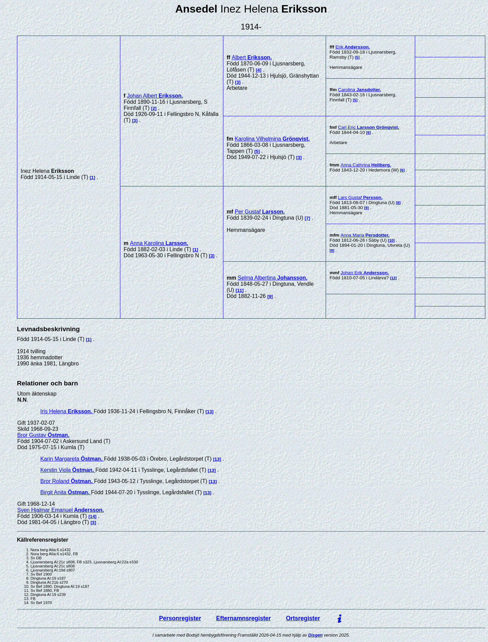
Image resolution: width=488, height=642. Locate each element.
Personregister (180, 618)
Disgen (315, 635)
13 (209, 411)
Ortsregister (303, 618)
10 (391, 240)
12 (393, 278)
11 (239, 290)
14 (92, 516)
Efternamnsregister (243, 618)
